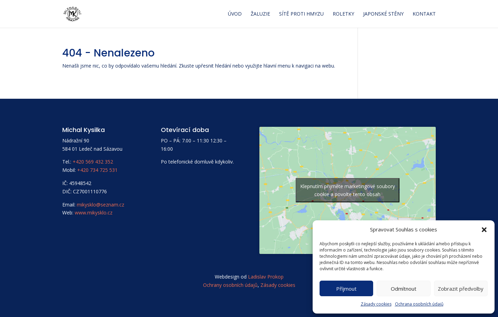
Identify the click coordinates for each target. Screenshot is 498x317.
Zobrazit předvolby (460, 288)
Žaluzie (260, 14)
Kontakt (424, 14)
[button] (484, 229)
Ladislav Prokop (266, 276)
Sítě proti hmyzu (301, 14)
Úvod (235, 14)
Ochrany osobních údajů (230, 285)
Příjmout (346, 288)
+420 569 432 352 (93, 161)
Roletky (343, 14)
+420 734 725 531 (97, 170)
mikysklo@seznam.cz (100, 204)
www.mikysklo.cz (93, 212)
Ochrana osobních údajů (419, 304)
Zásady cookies (376, 304)
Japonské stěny (383, 14)
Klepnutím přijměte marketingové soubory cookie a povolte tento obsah (347, 190)
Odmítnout (403, 288)
